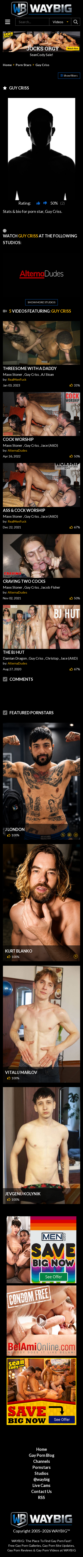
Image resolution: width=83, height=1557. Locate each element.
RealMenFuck (17, 379)
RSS (41, 1497)
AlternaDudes (17, 450)
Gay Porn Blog (41, 1455)
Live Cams (41, 1485)
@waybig (41, 1479)
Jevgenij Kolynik (23, 1193)
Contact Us (41, 1491)
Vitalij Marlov (21, 1072)
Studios (41, 1473)
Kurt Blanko (18, 951)
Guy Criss (42, 65)
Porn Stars (23, 65)
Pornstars (42, 1467)
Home (7, 65)
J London (15, 829)
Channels (41, 1461)
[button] (60, 22)
